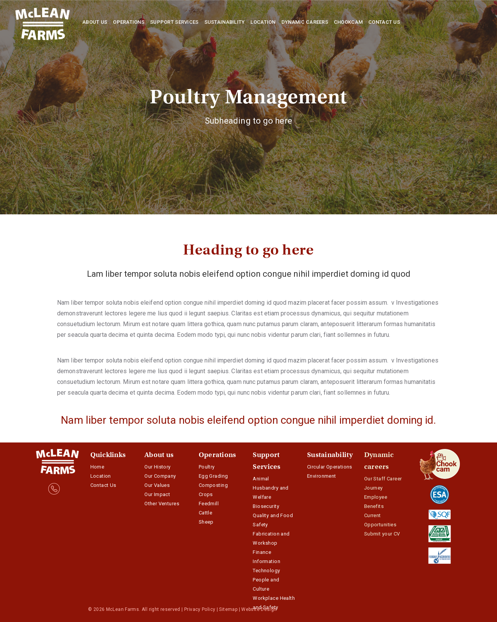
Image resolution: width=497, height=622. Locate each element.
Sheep (206, 522)
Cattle (205, 513)
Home (97, 467)
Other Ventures (161, 503)
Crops (206, 494)
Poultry (207, 467)
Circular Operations (329, 467)
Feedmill (209, 503)
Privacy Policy (199, 609)
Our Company (160, 476)
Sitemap (228, 609)
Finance (262, 552)
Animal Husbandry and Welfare (270, 488)
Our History (157, 467)
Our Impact (157, 494)
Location (100, 476)
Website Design (258, 609)
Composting (213, 485)
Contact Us (103, 485)
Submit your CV (382, 534)
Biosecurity (266, 506)
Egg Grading (213, 476)
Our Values (157, 485)
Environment (321, 476)
